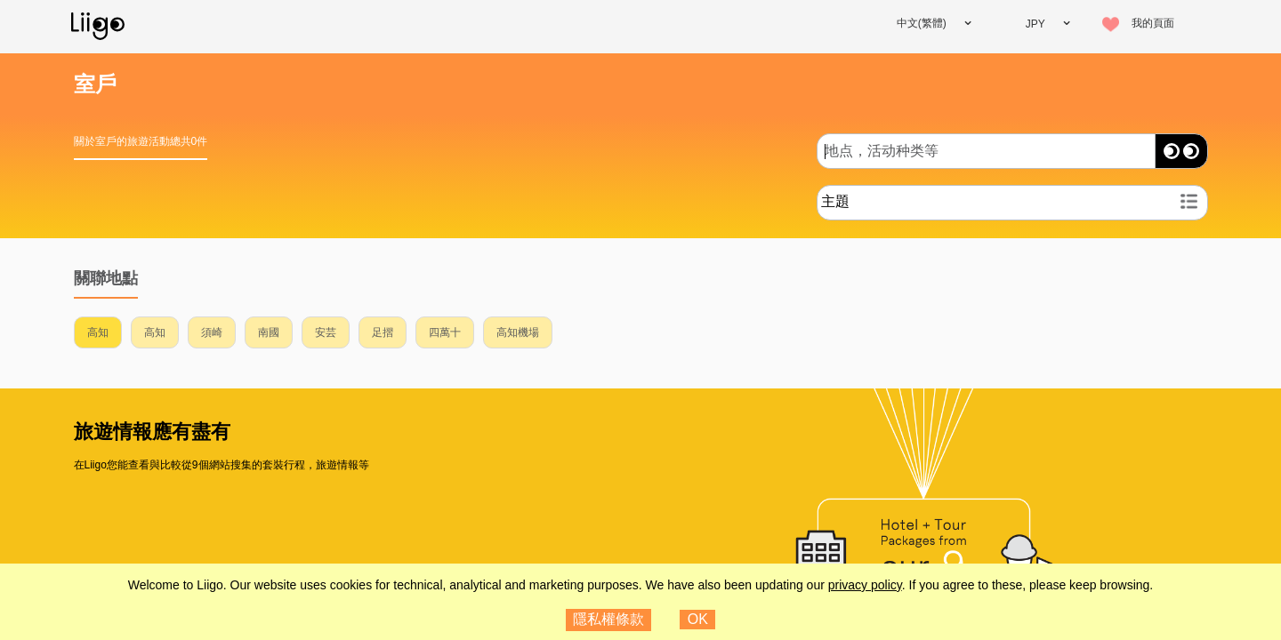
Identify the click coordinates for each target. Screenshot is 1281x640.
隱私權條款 (608, 619)
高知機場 (517, 332)
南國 (268, 332)
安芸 (325, 332)
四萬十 (445, 332)
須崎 (211, 332)
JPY (1035, 24)
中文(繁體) (922, 23)
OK (698, 619)
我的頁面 (1153, 23)
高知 (98, 332)
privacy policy (865, 585)
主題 (835, 201)
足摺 (382, 332)
